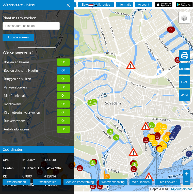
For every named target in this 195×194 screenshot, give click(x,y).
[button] (149, 176)
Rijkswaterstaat (181, 189)
